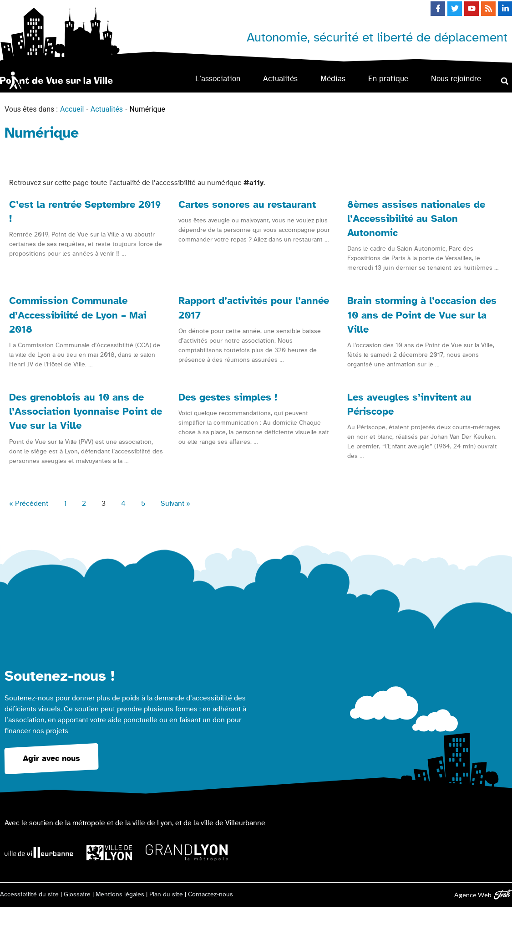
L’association (217, 78)
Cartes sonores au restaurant (247, 205)
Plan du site (166, 894)
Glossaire (77, 894)
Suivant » (175, 503)
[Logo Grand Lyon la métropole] (187, 852)
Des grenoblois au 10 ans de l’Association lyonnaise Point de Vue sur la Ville (85, 411)
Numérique (147, 109)
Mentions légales (120, 894)
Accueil (72, 109)
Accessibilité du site (29, 894)
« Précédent (28, 503)
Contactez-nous (210, 894)
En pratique (388, 78)
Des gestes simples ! (227, 397)
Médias (332, 78)
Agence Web (473, 895)
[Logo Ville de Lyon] (109, 852)
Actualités (280, 78)
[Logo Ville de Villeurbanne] (39, 852)
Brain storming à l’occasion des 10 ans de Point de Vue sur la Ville (422, 315)
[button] (504, 80)
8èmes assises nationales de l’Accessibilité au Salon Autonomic (416, 219)
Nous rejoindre (456, 78)
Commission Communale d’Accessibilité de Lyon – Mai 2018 (78, 315)
